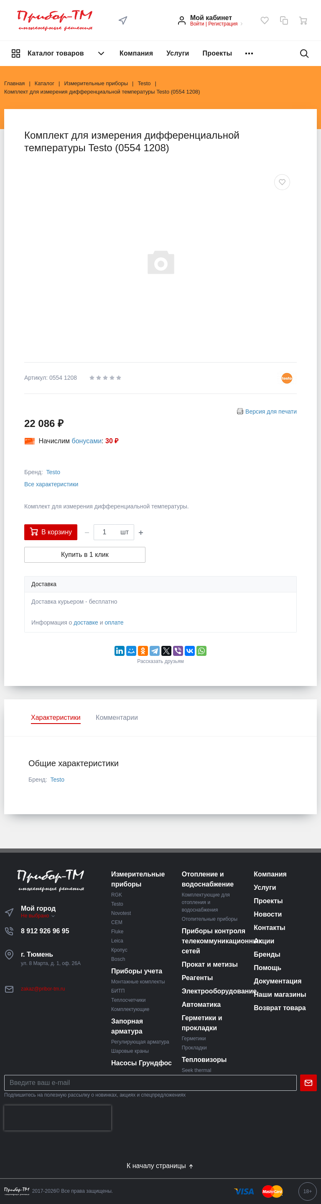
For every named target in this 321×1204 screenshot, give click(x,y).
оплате (113, 622)
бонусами (87, 441)
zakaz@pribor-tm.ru (43, 989)
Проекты (217, 53)
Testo (53, 472)
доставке (86, 622)
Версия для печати (271, 411)
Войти (197, 24)
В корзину (51, 531)
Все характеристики (51, 484)
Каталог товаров (58, 53)
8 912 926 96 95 (45, 931)
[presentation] (57, 1117)
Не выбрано (38, 916)
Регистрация (222, 24)
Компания (136, 53)
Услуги (177, 53)
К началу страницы (160, 1166)
